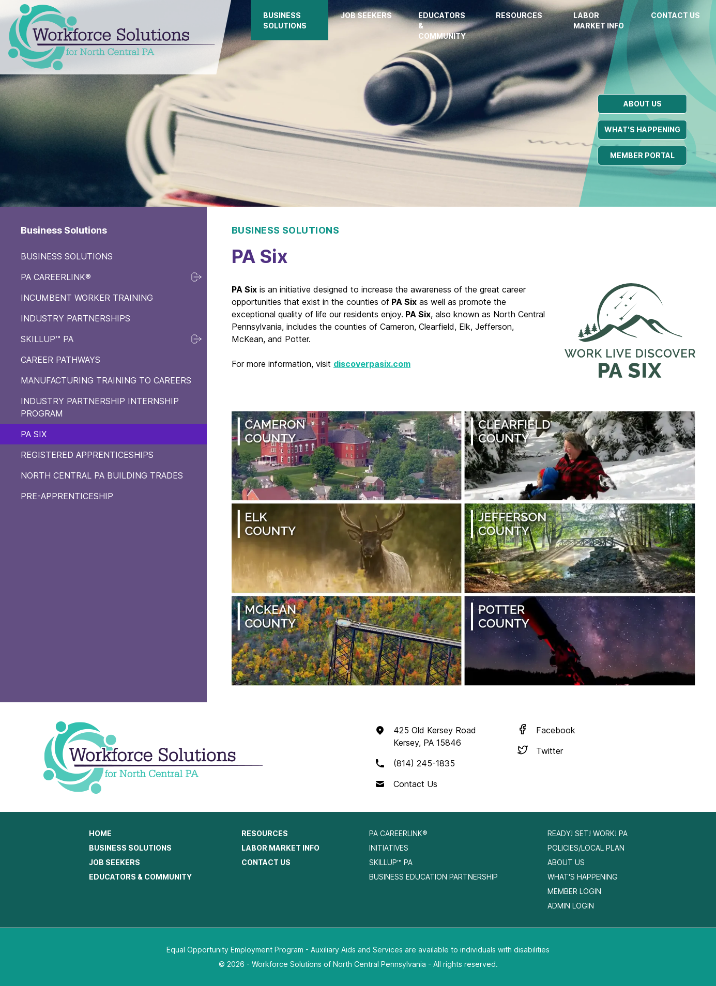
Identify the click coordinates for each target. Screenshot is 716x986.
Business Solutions (285, 20)
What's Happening (582, 876)
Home (100, 833)
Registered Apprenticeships (87, 455)
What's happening (642, 129)
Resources (519, 15)
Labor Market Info (598, 20)
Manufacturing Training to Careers (106, 380)
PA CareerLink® (56, 277)
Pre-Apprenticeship (67, 496)
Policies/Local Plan (585, 847)
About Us (566, 862)
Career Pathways (60, 360)
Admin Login (570, 905)
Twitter (549, 751)
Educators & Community (442, 25)
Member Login (574, 891)
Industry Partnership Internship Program (100, 407)
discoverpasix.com (371, 364)
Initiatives (388, 847)
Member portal (642, 155)
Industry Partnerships (75, 318)
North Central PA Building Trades (102, 475)
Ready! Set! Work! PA (587, 833)
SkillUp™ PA (47, 339)
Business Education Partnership (433, 876)
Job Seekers (366, 15)
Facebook (555, 730)
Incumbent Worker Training (87, 297)
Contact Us (675, 15)
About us (642, 103)
